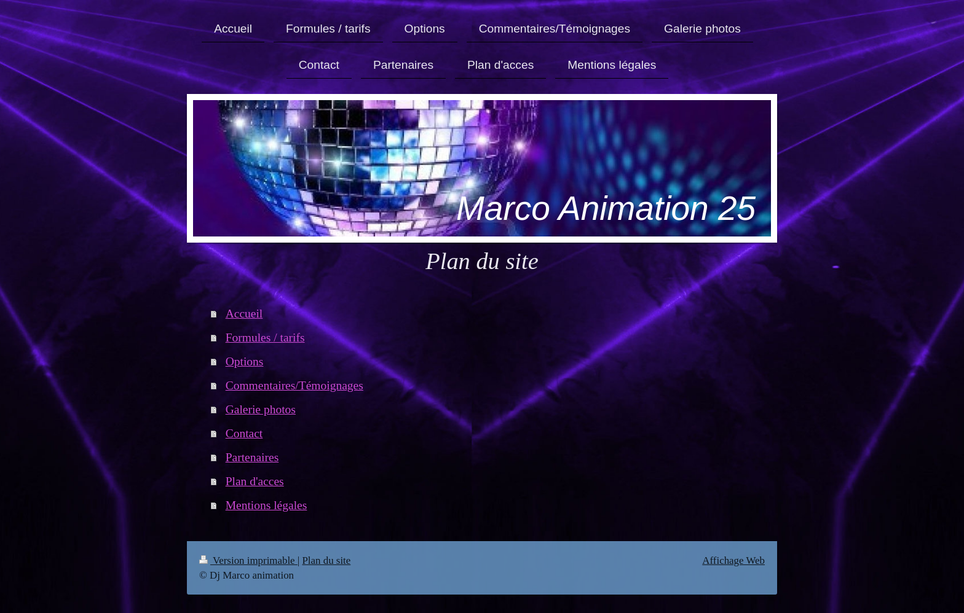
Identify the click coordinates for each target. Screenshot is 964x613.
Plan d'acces (255, 481)
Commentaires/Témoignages (294, 385)
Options (245, 361)
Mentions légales (266, 505)
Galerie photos (261, 409)
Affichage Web (733, 560)
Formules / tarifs (265, 337)
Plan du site (326, 560)
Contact (244, 433)
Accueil (244, 313)
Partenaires (252, 457)
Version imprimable (248, 560)
